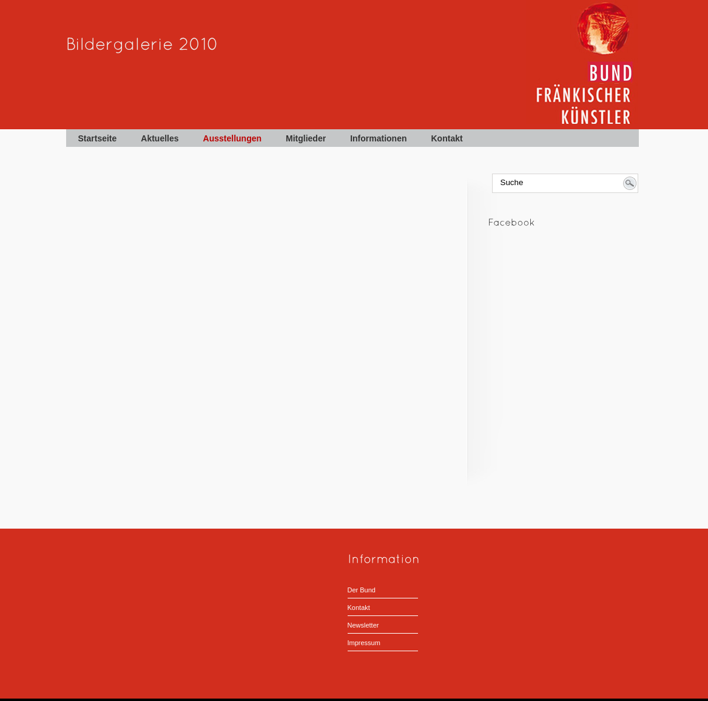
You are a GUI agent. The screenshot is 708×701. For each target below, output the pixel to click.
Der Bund (362, 590)
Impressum (364, 642)
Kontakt (447, 138)
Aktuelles (159, 138)
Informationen (378, 138)
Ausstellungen (232, 138)
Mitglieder (306, 138)
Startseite (97, 138)
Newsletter (363, 625)
